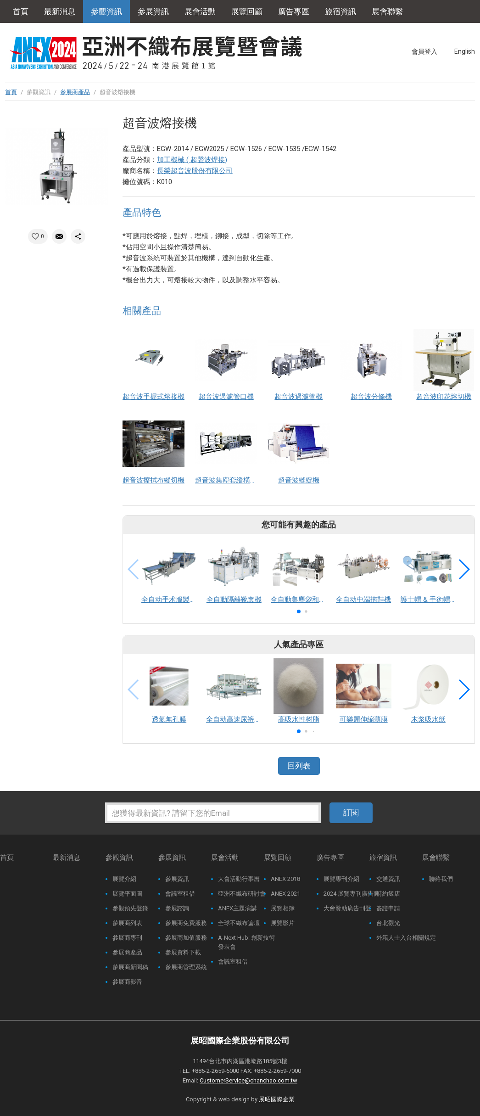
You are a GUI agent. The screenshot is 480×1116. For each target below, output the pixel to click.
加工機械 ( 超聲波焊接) (192, 160)
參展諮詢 (177, 908)
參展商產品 (75, 92)
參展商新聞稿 (130, 967)
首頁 (20, 11)
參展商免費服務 (186, 923)
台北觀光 (388, 923)
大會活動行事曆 (239, 878)
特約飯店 (388, 893)
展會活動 (200, 11)
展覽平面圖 (127, 893)
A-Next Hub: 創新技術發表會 (246, 942)
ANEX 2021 (285, 893)
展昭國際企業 (277, 1099)
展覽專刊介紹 (341, 878)
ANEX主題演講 (237, 908)
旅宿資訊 (340, 11)
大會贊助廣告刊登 (347, 908)
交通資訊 (388, 878)
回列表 (299, 765)
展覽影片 (283, 923)
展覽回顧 (246, 11)
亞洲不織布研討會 (242, 893)
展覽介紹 (124, 878)
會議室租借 (180, 893)
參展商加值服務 (186, 937)
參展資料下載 (183, 952)
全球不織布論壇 (239, 923)
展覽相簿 (283, 908)
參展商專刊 (127, 937)
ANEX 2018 (285, 878)
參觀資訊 (106, 11)
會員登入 (424, 51)
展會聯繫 (387, 11)
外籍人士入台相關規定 (406, 937)
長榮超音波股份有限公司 (195, 171)
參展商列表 (127, 923)
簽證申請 (388, 908)
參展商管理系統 (186, 967)
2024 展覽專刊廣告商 (352, 893)
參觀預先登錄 (130, 908)
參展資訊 (153, 11)
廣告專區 (293, 11)
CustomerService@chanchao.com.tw (248, 1080)
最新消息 (59, 11)
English (464, 51)
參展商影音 (127, 981)
